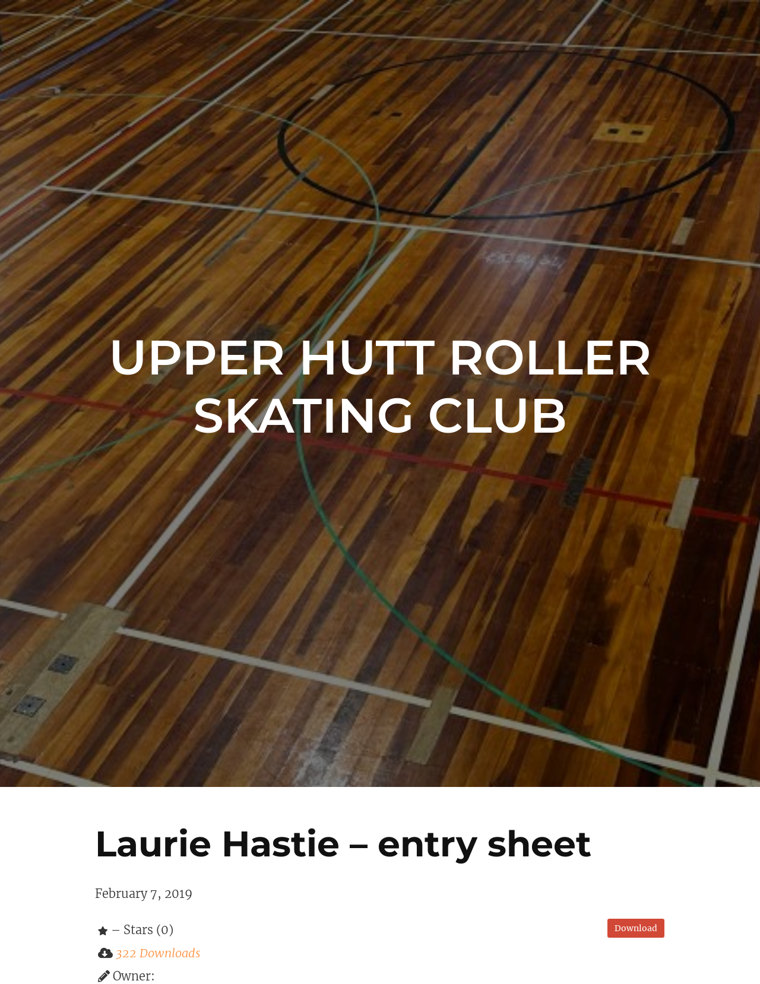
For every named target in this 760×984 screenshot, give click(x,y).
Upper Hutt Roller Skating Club (380, 386)
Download (636, 928)
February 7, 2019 (143, 893)
